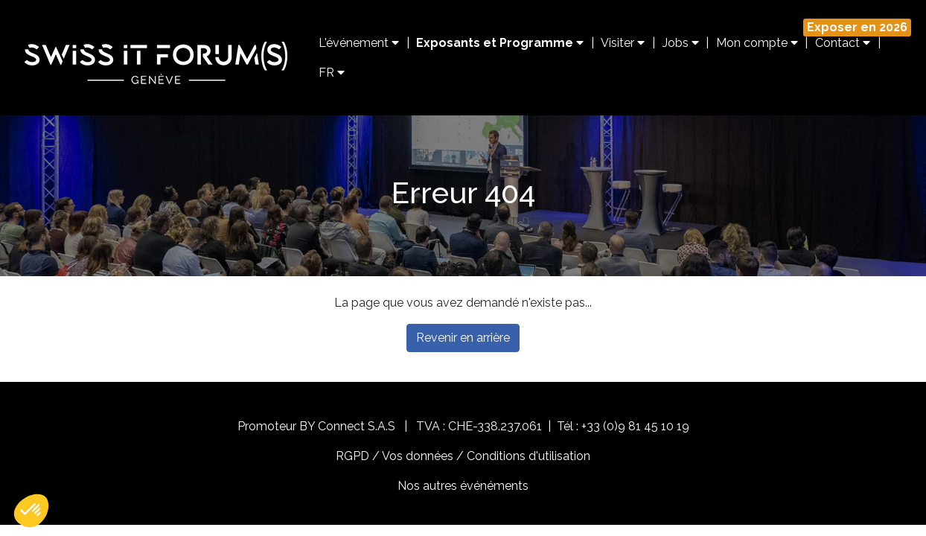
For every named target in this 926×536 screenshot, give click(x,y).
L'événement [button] (359, 43)
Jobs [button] (680, 43)
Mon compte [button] (757, 43)
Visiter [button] (623, 43)
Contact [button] (842, 43)
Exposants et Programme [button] (500, 43)
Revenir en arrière (463, 338)
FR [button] (332, 73)
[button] (31, 511)
